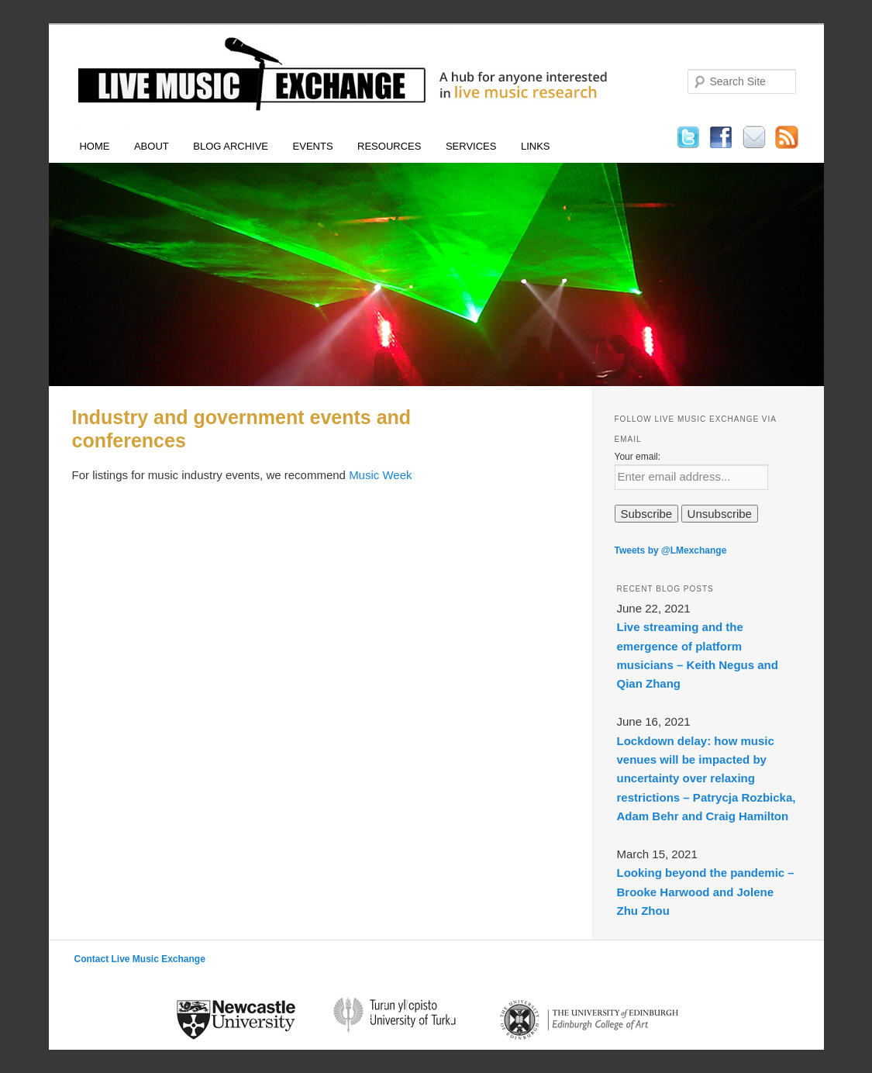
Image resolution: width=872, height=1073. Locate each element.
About (151, 146)
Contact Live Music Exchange (139, 959)
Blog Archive (230, 146)
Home (94, 146)
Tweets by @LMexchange (671, 550)
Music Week (380, 474)
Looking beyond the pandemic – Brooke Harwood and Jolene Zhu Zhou (705, 891)
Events (313, 146)
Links (535, 146)
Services (471, 146)
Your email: (638, 456)
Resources (389, 146)
